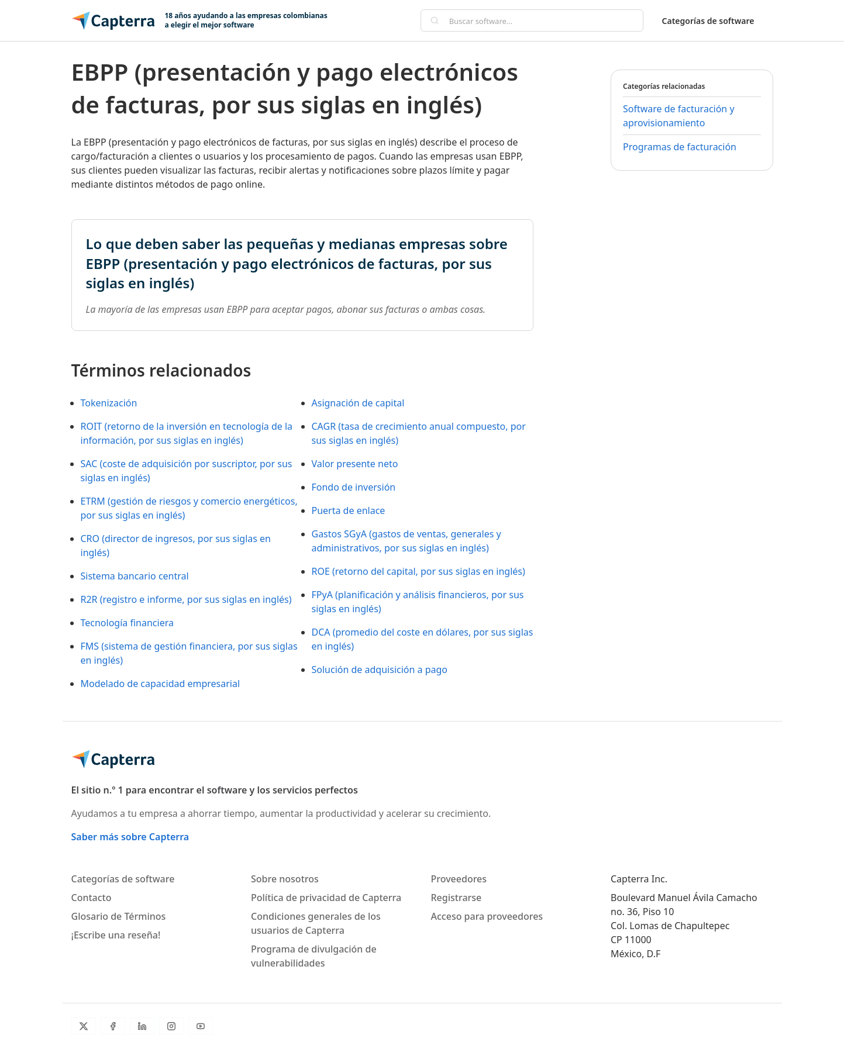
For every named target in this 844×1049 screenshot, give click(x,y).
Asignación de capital (358, 402)
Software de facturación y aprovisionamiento (679, 115)
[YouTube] (200, 1026)
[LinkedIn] (142, 1026)
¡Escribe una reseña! (116, 935)
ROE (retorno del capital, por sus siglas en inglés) (418, 571)
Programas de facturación (679, 146)
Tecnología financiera (127, 622)
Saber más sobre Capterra (130, 836)
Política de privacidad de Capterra (326, 897)
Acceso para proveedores (487, 916)
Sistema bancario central (135, 576)
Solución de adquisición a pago (380, 669)
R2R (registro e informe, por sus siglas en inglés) (186, 599)
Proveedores (459, 878)
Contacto (91, 897)
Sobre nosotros (285, 878)
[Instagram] (171, 1026)
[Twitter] (83, 1026)
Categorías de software (708, 20)
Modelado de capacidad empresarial (160, 683)
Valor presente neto (355, 463)
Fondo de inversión (354, 487)
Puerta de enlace (348, 510)
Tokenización (109, 402)
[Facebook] (113, 1026)
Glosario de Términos (118, 916)
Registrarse (456, 897)
